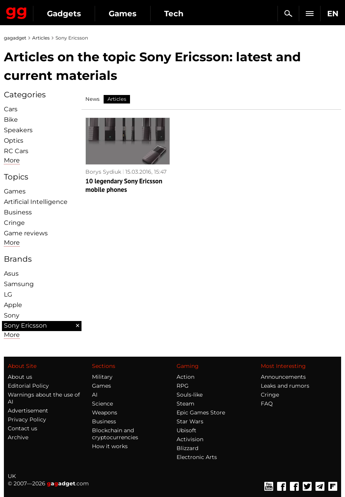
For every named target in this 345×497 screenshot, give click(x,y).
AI (94, 394)
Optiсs (13, 140)
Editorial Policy (28, 385)
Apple (13, 305)
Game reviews (26, 233)
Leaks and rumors (285, 385)
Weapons (104, 412)
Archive (18, 437)
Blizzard (187, 448)
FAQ (267, 403)
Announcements (283, 376)
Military (102, 376)
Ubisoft (186, 430)
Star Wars (190, 421)
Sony (11, 315)
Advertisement (28, 410)
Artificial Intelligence (36, 201)
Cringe (14, 222)
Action (185, 376)
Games (123, 13)
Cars (10, 109)
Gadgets (64, 13)
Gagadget (16, 11)
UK (12, 476)
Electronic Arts (197, 457)
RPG (183, 385)
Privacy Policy (27, 419)
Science (102, 403)
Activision (190, 439)
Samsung (19, 284)
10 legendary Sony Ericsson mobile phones (123, 189)
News (92, 99)
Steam (185, 403)
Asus (11, 273)
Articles (41, 38)
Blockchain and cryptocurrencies (115, 434)
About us (20, 376)
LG (8, 294)
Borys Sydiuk (103, 168)
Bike (11, 119)
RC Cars (16, 151)
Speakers (18, 130)
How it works (110, 446)
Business (18, 212)
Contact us (22, 428)
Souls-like (190, 394)
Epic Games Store (201, 412)
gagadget (15, 38)
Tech (174, 13)
